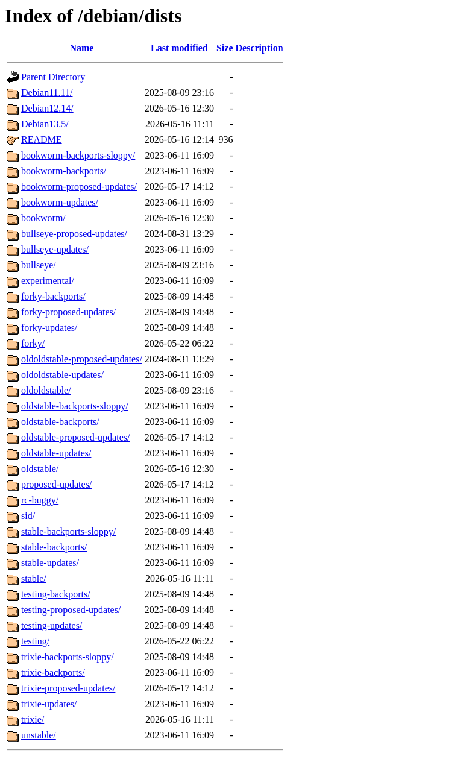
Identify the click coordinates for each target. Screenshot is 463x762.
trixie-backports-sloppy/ (67, 657)
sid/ (28, 516)
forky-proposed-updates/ (68, 312)
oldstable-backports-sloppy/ (74, 406)
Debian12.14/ (47, 108)
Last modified (179, 48)
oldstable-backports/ (60, 422)
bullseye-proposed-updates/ (74, 233)
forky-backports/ (53, 296)
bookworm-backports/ (63, 171)
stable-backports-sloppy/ (68, 531)
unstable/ (38, 735)
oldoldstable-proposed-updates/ (81, 359)
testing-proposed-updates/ (71, 610)
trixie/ (32, 719)
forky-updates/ (49, 328)
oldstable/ (39, 469)
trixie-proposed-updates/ (68, 688)
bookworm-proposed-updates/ (79, 186)
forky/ (33, 343)
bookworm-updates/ (59, 202)
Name (81, 48)
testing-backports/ (55, 594)
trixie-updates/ (49, 704)
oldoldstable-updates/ (62, 375)
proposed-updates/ (56, 484)
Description (259, 48)
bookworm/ (43, 218)
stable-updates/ (50, 563)
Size (224, 48)
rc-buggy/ (39, 500)
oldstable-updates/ (56, 453)
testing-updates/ (51, 625)
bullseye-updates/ (55, 249)
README (41, 139)
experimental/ (47, 281)
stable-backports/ (54, 547)
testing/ (35, 641)
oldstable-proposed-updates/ (75, 437)
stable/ (33, 578)
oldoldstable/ (46, 390)
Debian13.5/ (45, 124)
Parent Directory (53, 77)
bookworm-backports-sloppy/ (78, 155)
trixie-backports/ (53, 672)
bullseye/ (38, 265)
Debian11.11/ (46, 92)
